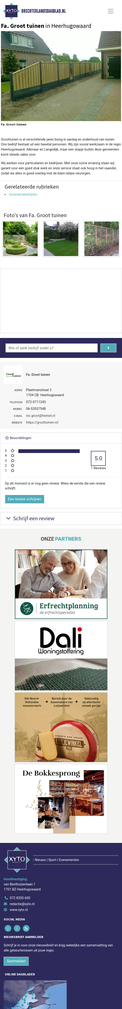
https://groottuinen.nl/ (42, 422)
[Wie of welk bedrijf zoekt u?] (52, 348)
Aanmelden (16, 961)
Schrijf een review (29, 518)
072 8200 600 (20, 898)
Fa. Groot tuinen (38, 375)
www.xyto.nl (19, 910)
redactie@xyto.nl (22, 904)
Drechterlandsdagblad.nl (43, 11)
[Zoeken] (108, 348)
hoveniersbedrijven (23, 194)
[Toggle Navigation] (110, 11)
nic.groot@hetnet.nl (40, 416)
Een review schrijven (24, 499)
